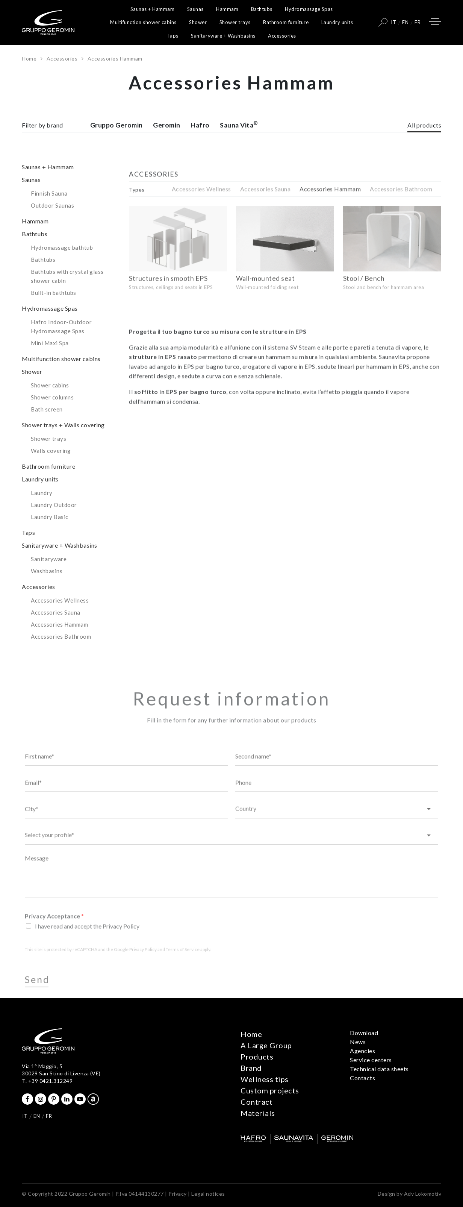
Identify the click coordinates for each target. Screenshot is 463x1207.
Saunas (195, 9)
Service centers (371, 1059)
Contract (256, 1101)
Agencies (362, 1050)
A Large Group (266, 1045)
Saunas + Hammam (152, 9)
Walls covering (51, 467)
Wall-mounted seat (265, 301)
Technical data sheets (379, 1068)
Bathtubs (261, 9)
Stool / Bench (364, 301)
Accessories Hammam (59, 641)
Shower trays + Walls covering (63, 441)
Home (29, 58)
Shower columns (52, 414)
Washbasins (46, 588)
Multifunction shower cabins (143, 22)
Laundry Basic (49, 533)
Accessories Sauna (55, 629)
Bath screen (47, 426)
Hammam (227, 9)
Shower (198, 22)
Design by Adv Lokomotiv (410, 1193)
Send (37, 999)
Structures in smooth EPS (168, 301)
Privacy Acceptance (54, 935)
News (358, 1041)
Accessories (282, 36)
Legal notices (208, 1193)
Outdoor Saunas (52, 222)
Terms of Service (183, 969)
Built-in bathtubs (53, 309)
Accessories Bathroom (61, 653)
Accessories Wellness (60, 617)
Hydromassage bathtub (62, 264)
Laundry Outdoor (54, 521)
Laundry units (337, 22)
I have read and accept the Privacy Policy (87, 945)
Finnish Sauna (49, 210)
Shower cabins (50, 402)
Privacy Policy (143, 969)
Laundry (42, 509)
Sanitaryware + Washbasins (223, 36)
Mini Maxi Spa (50, 360)
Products (257, 1056)
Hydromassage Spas (309, 9)
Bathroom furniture (286, 22)
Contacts (362, 1077)
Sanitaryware (49, 575)
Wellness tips (265, 1079)
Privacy (177, 1193)
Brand (251, 1067)
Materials (258, 1112)
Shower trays (235, 22)
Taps (173, 36)
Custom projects (270, 1090)
